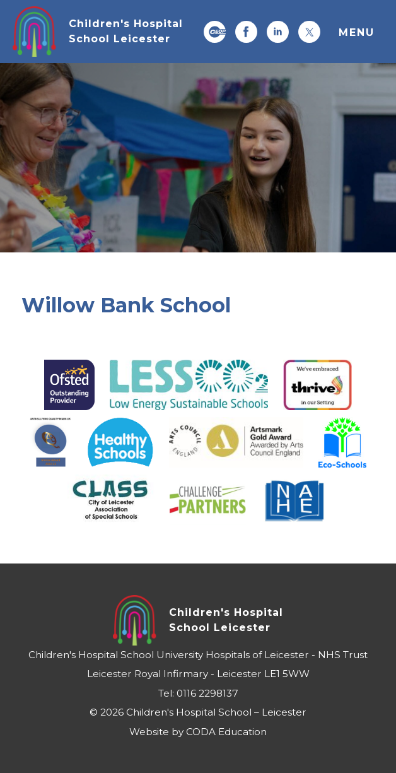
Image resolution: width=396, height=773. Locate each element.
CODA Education (226, 732)
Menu (357, 32)
